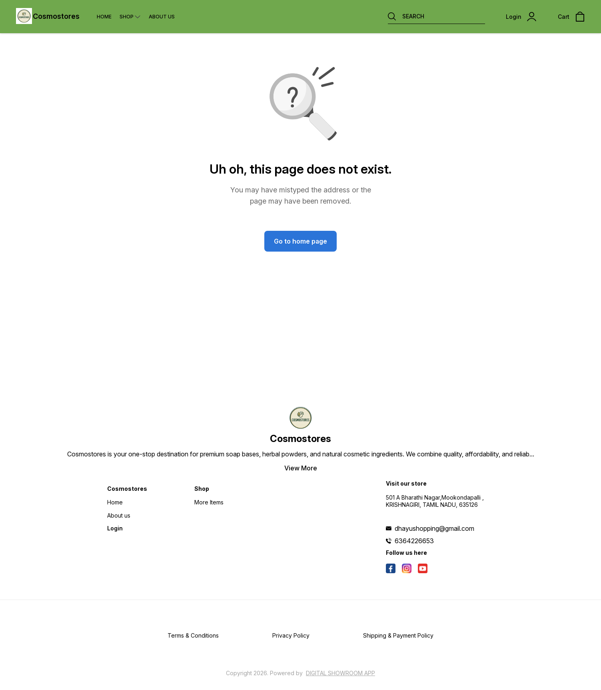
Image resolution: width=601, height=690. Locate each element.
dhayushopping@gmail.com (434, 528)
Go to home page (300, 241)
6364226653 (414, 540)
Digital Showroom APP (340, 673)
